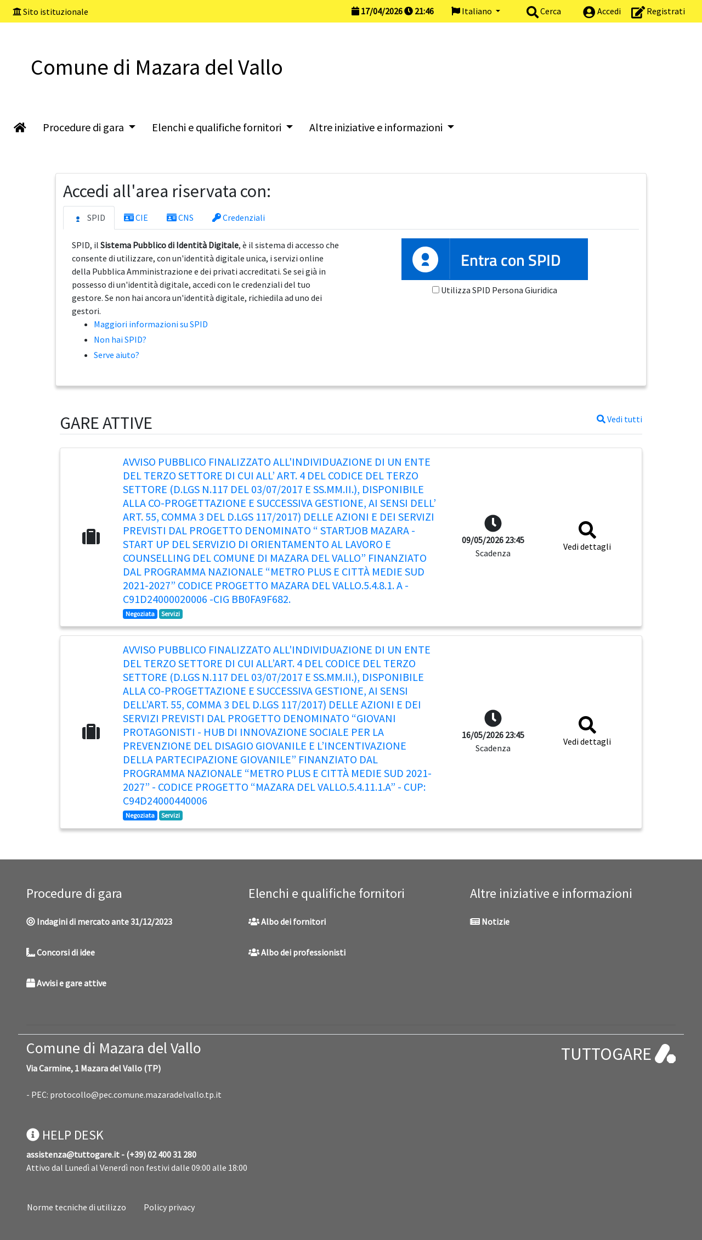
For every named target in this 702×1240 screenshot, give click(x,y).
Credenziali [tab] (238, 217)
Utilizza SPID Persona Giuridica (499, 289)
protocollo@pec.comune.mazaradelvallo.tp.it (136, 1094)
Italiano (472, 10)
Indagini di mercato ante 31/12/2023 (99, 921)
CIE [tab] (136, 217)
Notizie (489, 921)
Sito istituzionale (55, 11)
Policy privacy (169, 1207)
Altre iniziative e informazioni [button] (377, 127)
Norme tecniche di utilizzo (76, 1207)
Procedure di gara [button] (84, 127)
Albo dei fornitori (287, 921)
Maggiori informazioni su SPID (151, 324)
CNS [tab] (180, 217)
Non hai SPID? (120, 339)
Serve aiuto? (116, 354)
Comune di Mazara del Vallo (113, 1048)
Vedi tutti (619, 419)
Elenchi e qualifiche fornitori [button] (218, 127)
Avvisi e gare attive (66, 983)
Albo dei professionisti (297, 952)
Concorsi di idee (60, 952)
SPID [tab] (88, 218)
